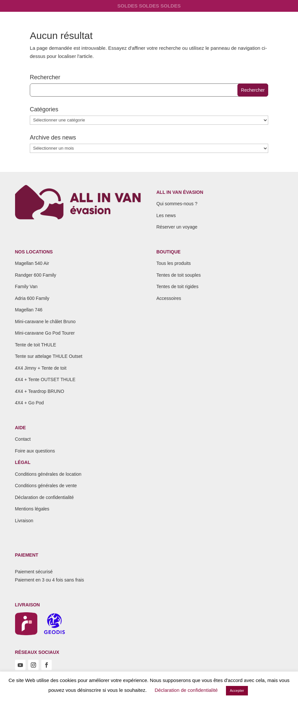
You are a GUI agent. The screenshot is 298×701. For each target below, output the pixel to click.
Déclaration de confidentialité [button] (186, 690)
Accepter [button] (237, 690)
